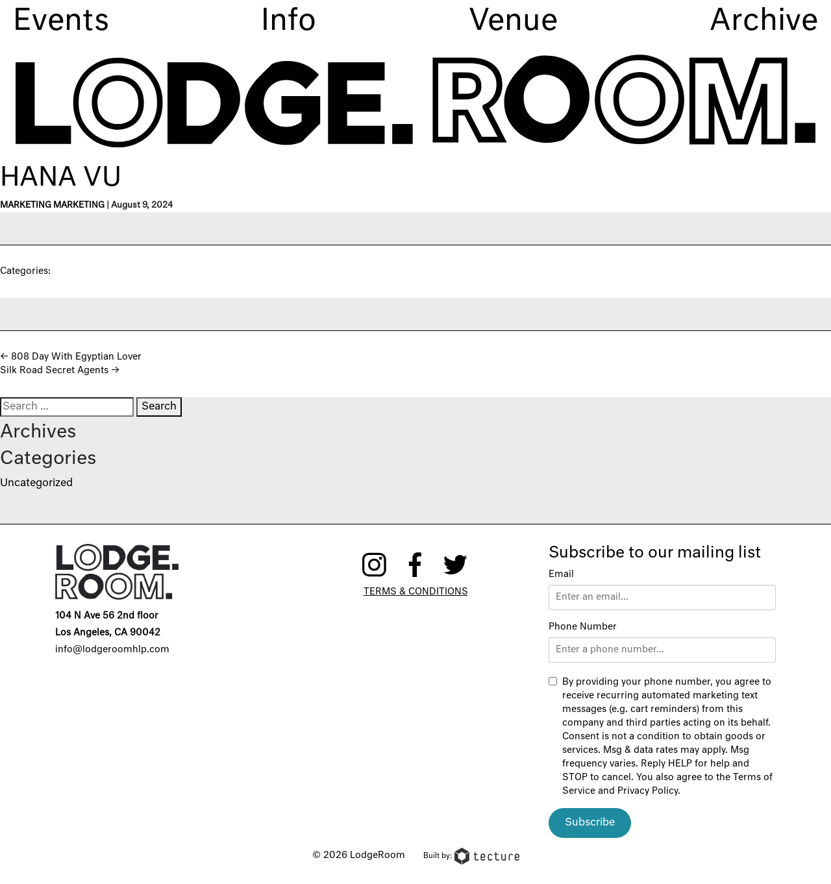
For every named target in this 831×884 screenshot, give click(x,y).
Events (61, 21)
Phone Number (583, 627)
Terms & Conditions (416, 591)
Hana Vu (60, 178)
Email (561, 574)
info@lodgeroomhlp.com (112, 649)
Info (288, 21)
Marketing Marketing (52, 205)
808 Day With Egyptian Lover (71, 357)
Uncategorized (36, 483)
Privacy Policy (647, 791)
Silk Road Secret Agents (59, 370)
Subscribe (590, 823)
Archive (764, 21)
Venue (513, 21)
